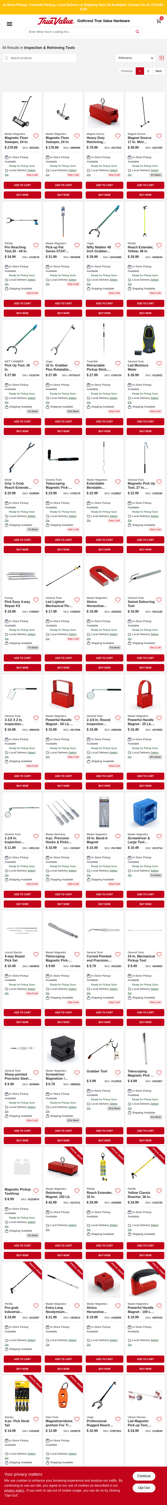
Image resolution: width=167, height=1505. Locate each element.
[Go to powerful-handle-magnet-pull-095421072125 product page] (145, 732)
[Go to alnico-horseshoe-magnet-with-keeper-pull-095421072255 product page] (104, 614)
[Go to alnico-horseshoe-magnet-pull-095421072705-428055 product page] (104, 1318)
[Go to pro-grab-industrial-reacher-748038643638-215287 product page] (22, 1318)
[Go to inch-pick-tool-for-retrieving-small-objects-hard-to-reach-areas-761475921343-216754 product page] (22, 378)
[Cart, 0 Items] (159, 21)
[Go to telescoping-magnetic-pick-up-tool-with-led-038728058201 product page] (63, 496)
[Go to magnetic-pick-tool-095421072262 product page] (145, 1087)
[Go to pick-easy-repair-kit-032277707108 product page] (22, 614)
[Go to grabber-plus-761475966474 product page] (63, 378)
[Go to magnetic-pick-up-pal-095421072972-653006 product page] (63, 260)
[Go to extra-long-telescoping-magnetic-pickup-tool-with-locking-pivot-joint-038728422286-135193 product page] (145, 496)
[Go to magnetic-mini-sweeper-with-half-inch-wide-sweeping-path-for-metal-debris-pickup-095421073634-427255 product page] (145, 146)
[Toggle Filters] (161, 58)
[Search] (138, 31)
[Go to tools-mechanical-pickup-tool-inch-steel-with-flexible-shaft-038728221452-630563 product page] (145, 969)
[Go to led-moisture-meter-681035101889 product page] (145, 378)
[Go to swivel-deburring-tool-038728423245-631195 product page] (145, 614)
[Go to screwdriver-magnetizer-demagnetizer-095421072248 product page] (63, 1087)
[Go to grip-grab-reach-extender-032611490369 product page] (22, 496)
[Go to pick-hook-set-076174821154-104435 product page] (22, 1431)
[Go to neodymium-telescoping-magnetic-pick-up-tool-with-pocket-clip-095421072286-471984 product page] (63, 969)
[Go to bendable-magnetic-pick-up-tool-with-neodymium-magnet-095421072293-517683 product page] (104, 850)
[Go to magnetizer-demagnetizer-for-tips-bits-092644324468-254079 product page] (63, 1431)
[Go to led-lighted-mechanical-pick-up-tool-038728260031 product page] (63, 614)
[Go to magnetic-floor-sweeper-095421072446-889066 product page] (63, 146)
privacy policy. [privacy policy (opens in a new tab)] (14, 1490)
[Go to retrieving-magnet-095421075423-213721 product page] (63, 1204)
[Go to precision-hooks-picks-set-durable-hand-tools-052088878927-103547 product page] (63, 850)
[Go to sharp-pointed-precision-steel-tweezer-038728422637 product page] (22, 1087)
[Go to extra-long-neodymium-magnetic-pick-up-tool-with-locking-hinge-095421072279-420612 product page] (63, 1318)
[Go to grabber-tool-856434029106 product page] (104, 1087)
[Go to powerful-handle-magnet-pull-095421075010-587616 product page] (145, 1318)
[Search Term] (84, 32)
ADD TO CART (22, 185)
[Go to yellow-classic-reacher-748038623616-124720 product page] (145, 1204)
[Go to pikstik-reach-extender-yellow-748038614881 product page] (145, 260)
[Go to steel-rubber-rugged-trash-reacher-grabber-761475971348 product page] (104, 1431)
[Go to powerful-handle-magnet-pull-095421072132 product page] (63, 732)
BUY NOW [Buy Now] (22, 194)
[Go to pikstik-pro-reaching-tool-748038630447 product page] (22, 260)
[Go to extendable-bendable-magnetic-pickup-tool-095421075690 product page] (104, 496)
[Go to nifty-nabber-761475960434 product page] (104, 260)
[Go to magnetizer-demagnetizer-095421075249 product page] (145, 850)
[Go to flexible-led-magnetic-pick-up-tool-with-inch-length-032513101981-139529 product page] (145, 1431)
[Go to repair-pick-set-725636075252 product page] (22, 969)
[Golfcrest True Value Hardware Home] (55, 21)
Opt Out (144, 1488)
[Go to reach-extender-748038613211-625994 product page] (104, 1204)
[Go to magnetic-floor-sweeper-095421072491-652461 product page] (22, 146)
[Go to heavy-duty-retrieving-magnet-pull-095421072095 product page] (104, 146)
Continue (143, 1476)
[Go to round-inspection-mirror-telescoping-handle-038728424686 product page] (104, 732)
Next (159, 71)
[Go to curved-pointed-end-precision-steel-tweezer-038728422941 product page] (104, 969)
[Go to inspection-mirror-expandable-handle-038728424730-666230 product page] (22, 732)
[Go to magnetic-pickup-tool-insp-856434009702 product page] (22, 1204)
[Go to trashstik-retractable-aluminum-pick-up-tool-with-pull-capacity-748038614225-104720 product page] (104, 378)
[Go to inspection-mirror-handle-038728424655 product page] (22, 850)
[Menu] (9, 24)
